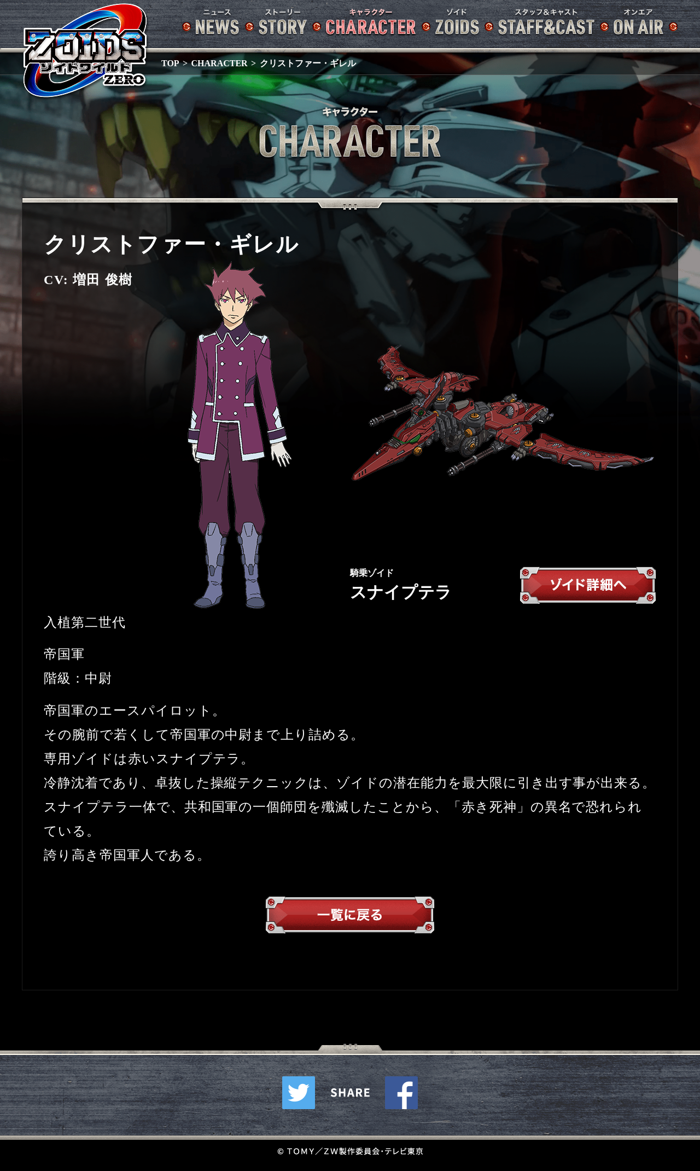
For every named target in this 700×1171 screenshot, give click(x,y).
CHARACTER (219, 63)
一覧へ (350, 918)
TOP (170, 63)
